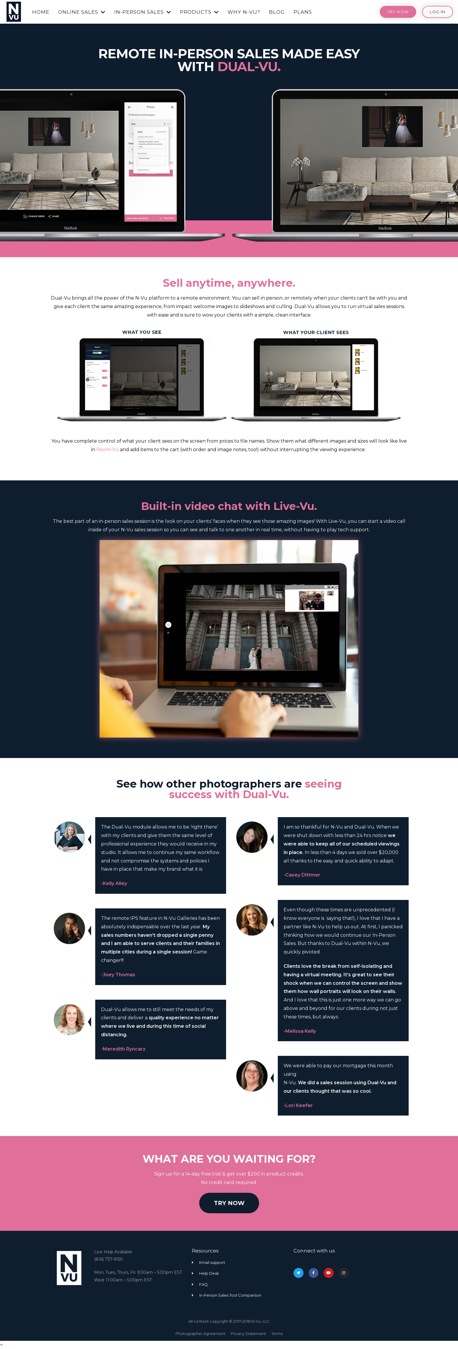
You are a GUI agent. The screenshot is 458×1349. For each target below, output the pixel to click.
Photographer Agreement (200, 1333)
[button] (40, 11)
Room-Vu (107, 449)
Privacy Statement (248, 1333)
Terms (277, 1333)
